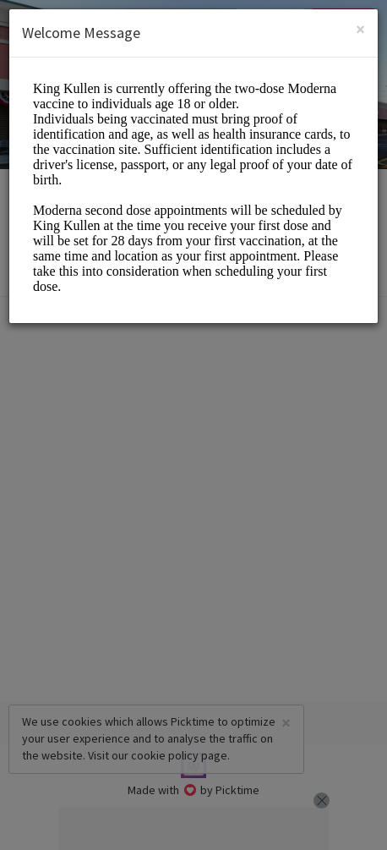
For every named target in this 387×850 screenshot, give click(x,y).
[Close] (360, 29)
